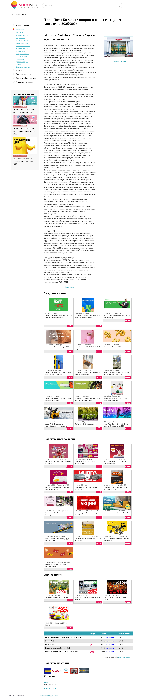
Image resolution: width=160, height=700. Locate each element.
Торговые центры (23, 74)
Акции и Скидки (22, 25)
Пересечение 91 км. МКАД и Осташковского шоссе (63, 637)
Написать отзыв (50, 688)
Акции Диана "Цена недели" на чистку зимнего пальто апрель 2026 (24, 131)
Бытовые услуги (21, 51)
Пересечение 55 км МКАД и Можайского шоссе (61, 652)
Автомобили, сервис (22, 43)
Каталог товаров (119, 61)
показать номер (110, 637)
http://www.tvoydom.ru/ (125, 657)
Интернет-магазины (24, 82)
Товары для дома (22, 48)
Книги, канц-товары (22, 54)
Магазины (20, 29)
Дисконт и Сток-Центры (26, 78)
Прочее (18, 64)
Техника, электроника (23, 46)
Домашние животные (23, 67)
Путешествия (20, 59)
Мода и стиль (20, 32)
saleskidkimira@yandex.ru (49, 696)
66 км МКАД (49, 644)
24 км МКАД (49, 641)
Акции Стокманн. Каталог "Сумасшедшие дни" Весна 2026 (23, 161)
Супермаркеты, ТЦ (22, 62)
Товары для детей (22, 35)
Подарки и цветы (21, 56)
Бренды (19, 70)
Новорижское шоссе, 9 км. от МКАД (57, 648)
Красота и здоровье (22, 40)
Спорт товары (20, 38)
